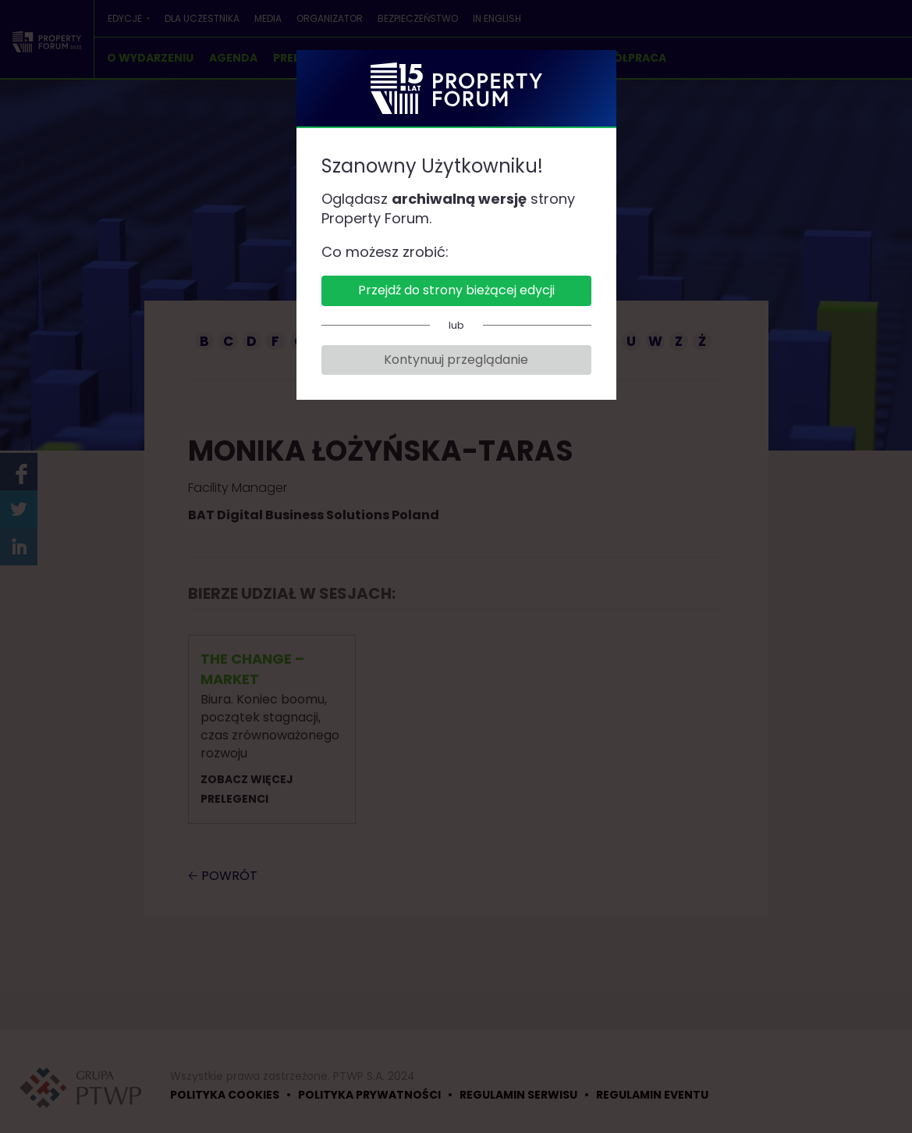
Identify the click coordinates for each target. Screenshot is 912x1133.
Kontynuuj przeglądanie (456, 360)
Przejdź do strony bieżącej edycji (456, 290)
